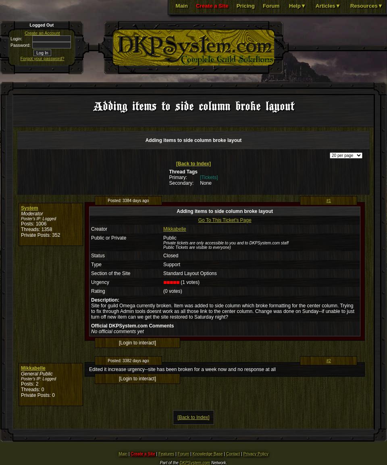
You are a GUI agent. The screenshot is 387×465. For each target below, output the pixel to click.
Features (166, 454)
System (29, 208)
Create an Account (42, 33)
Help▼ (297, 6)
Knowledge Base (208, 454)
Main (182, 6)
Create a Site (212, 6)
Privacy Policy (255, 454)
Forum (271, 6)
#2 (329, 361)
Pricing (246, 6)
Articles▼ (328, 6)
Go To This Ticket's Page (225, 220)
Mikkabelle (174, 229)
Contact (233, 454)
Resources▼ (366, 6)
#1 (329, 200)
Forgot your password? (42, 58)
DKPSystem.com (195, 463)
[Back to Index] (193, 164)
